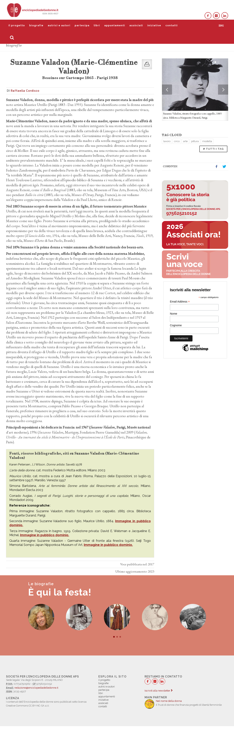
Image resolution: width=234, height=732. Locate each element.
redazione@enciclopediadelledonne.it (36, 687)
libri (97, 25)
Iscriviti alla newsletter (158, 690)
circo (177, 141)
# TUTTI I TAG (213, 148)
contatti (171, 25)
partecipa (82, 25)
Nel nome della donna (169, 700)
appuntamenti (114, 25)
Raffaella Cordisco (25, 90)
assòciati (136, 25)
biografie (36, 25)
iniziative (154, 25)
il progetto (16, 25)
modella (207, 141)
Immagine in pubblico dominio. (44, 535)
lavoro (166, 141)
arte (185, 141)
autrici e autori (59, 25)
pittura (195, 141)
